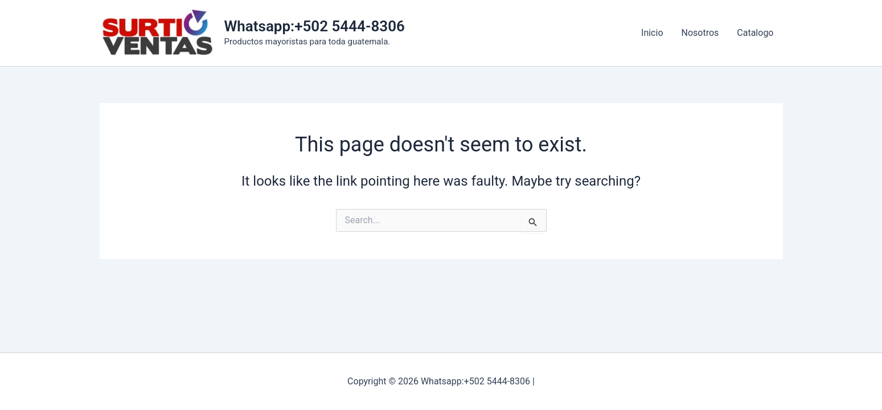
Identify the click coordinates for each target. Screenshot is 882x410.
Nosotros (700, 32)
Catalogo (755, 32)
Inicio (652, 32)
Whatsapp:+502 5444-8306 (314, 26)
